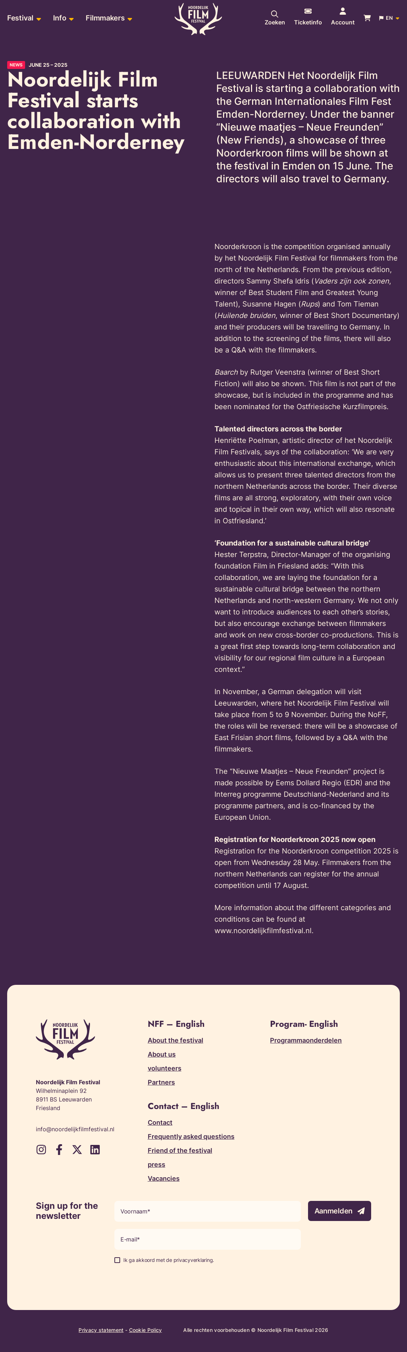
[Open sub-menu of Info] (70, 18)
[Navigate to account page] (343, 18)
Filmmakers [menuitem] (105, 18)
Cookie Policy (145, 1330)
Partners (161, 1082)
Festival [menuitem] (20, 18)
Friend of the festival (180, 1150)
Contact (160, 1122)
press (156, 1164)
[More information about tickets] (308, 18)
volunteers (164, 1068)
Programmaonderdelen (306, 1040)
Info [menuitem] (59, 18)
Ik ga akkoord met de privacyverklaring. (168, 1260)
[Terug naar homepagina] (198, 19)
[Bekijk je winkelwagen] (367, 18)
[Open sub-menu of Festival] (38, 18)
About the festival (175, 1040)
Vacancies (164, 1178)
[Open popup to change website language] (390, 18)
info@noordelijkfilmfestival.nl (75, 1129)
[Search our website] (275, 17)
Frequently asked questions (191, 1136)
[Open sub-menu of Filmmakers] (129, 18)
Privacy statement (101, 1330)
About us (162, 1054)
